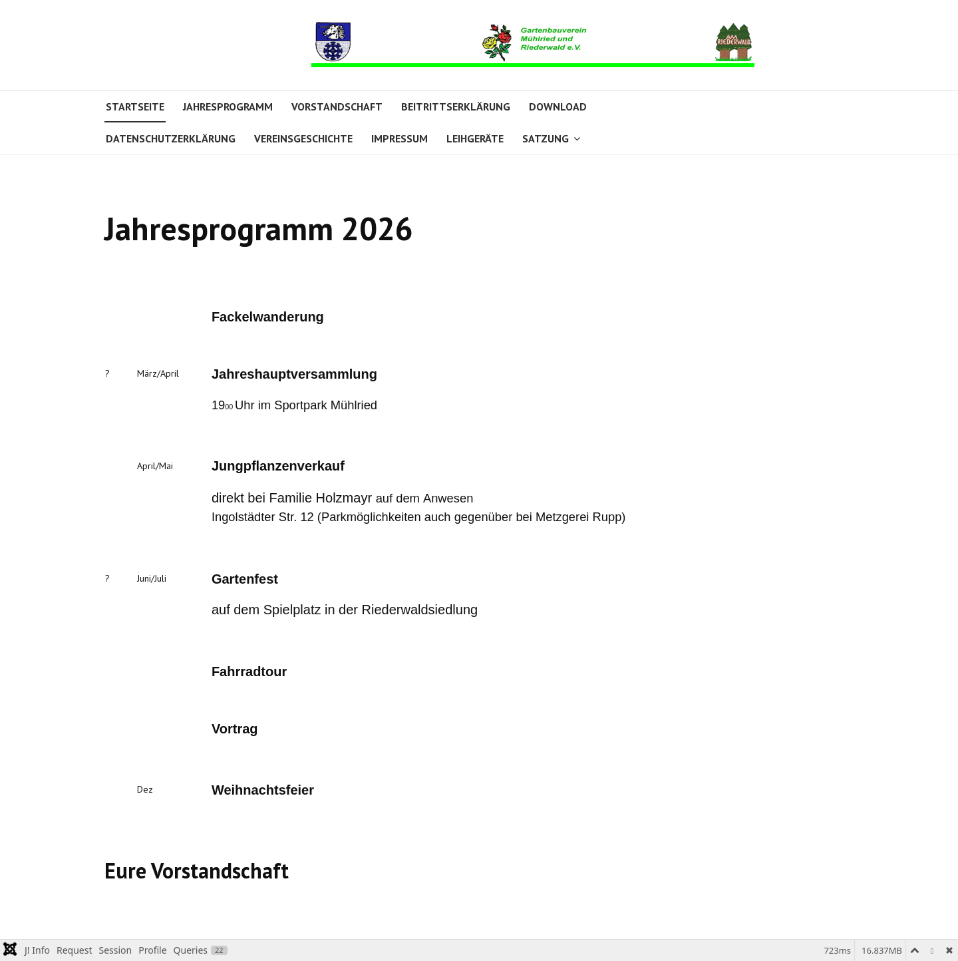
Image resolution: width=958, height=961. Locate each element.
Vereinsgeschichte (303, 138)
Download (558, 106)
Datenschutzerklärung (171, 138)
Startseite (135, 106)
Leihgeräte (475, 138)
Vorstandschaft (337, 106)
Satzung (545, 138)
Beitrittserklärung (455, 106)
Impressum (399, 138)
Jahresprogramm (228, 106)
